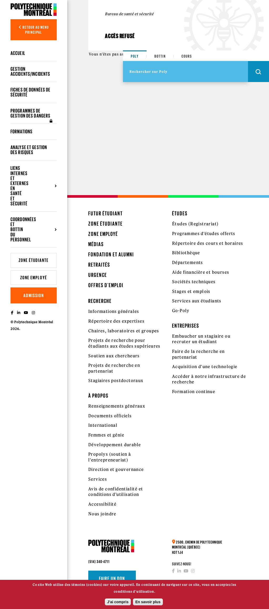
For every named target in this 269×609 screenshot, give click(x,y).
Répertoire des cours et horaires (207, 243)
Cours (187, 56)
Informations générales (113, 311)
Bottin (160, 56)
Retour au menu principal (34, 29)
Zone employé (33, 277)
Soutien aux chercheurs (114, 355)
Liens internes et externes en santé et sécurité (20, 185)
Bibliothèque (186, 252)
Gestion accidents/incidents (30, 71)
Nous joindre (102, 513)
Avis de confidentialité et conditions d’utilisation (115, 491)
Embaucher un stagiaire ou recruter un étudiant (201, 338)
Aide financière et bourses (200, 272)
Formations (22, 131)
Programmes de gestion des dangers (32, 116)
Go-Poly (181, 310)
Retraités (99, 265)
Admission (33, 295)
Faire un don (112, 578)
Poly (135, 56)
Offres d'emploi (105, 285)
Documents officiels (110, 415)
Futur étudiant (105, 213)
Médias (96, 244)
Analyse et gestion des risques (29, 149)
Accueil (18, 53)
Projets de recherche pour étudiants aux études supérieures (124, 343)
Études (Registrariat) (195, 223)
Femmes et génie (106, 435)
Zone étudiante (34, 260)
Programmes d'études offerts (203, 233)
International (102, 425)
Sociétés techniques (194, 281)
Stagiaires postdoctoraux (115, 380)
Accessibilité (102, 504)
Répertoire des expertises (116, 321)
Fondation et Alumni (111, 254)
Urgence (97, 275)
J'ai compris (117, 603)
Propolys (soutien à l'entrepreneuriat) (109, 457)
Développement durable (114, 444)
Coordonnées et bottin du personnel (23, 229)
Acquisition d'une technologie (204, 366)
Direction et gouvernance (116, 469)
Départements (187, 262)
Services (97, 479)
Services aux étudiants (196, 300)
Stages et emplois (191, 291)
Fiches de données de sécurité (30, 92)
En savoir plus (148, 603)
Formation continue (193, 391)
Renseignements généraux (116, 406)
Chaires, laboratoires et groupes (123, 330)
